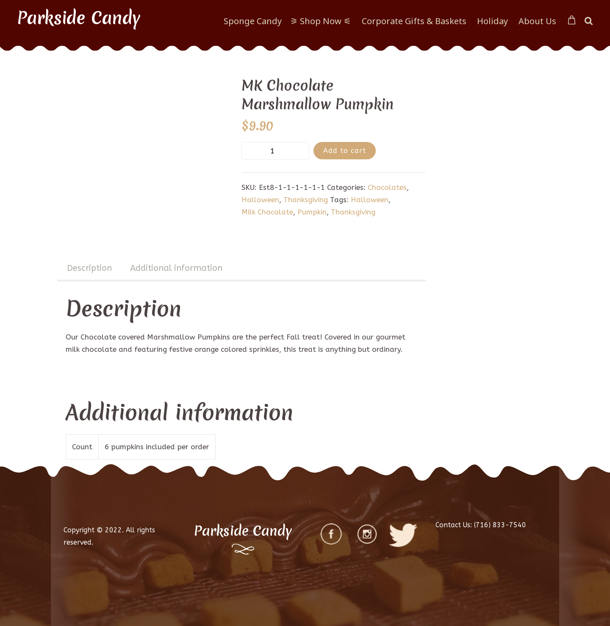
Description (89, 268)
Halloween (260, 199)
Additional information (176, 268)
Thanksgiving (305, 199)
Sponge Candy (253, 21)
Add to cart (344, 151)
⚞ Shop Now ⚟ (320, 21)
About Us (537, 21)
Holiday (492, 21)
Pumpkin (312, 212)
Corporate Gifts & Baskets (414, 21)
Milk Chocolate (267, 212)
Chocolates (387, 187)
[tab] (89, 268)
